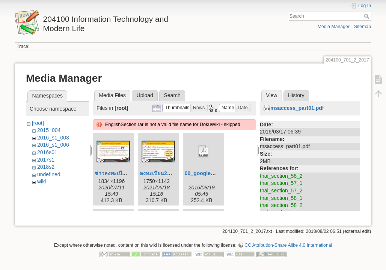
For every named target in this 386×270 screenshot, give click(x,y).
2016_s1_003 (53, 138)
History (296, 95)
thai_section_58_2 (281, 205)
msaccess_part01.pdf (297, 108)
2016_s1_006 (53, 145)
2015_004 (48, 130)
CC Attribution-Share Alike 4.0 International (288, 245)
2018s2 (45, 167)
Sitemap (362, 26)
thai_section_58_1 (281, 198)
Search (367, 16)
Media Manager (334, 26)
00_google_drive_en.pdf (215, 173)
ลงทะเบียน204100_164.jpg (171, 173)
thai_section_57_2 (281, 191)
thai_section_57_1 (281, 183)
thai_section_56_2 (281, 176)
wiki (41, 181)
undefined (48, 174)
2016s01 (47, 152)
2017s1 (45, 160)
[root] (38, 123)
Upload (145, 95)
